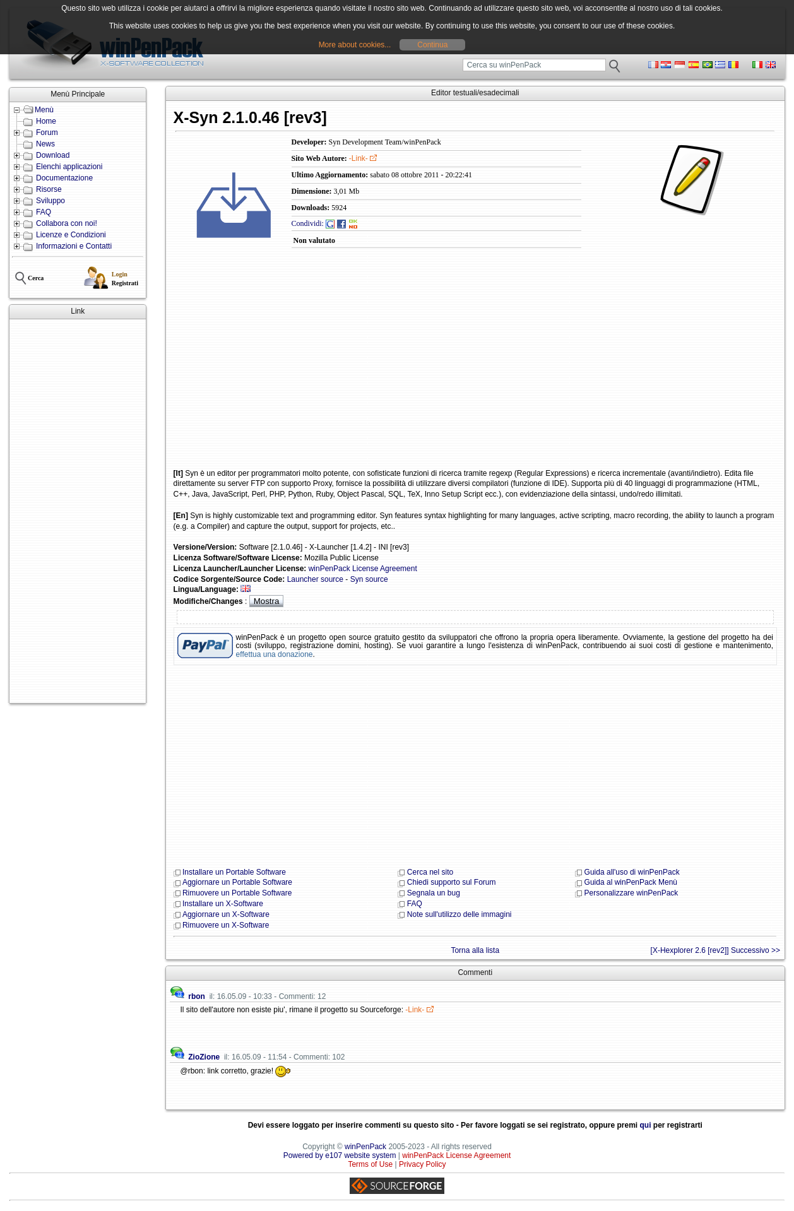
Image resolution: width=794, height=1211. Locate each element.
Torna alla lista (475, 950)
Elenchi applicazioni (69, 166)
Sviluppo (50, 200)
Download (52, 155)
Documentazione (64, 178)
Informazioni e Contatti (74, 246)
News (45, 143)
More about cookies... (355, 44)
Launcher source (315, 579)
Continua (432, 44)
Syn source (369, 579)
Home (46, 121)
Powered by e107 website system (339, 1155)
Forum (47, 132)
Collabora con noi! (66, 223)
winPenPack (365, 1146)
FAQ (43, 212)
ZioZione (204, 1057)
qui (645, 1125)
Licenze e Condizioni (71, 234)
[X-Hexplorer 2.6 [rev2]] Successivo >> (715, 950)
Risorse (49, 189)
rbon (196, 996)
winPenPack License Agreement (363, 568)
